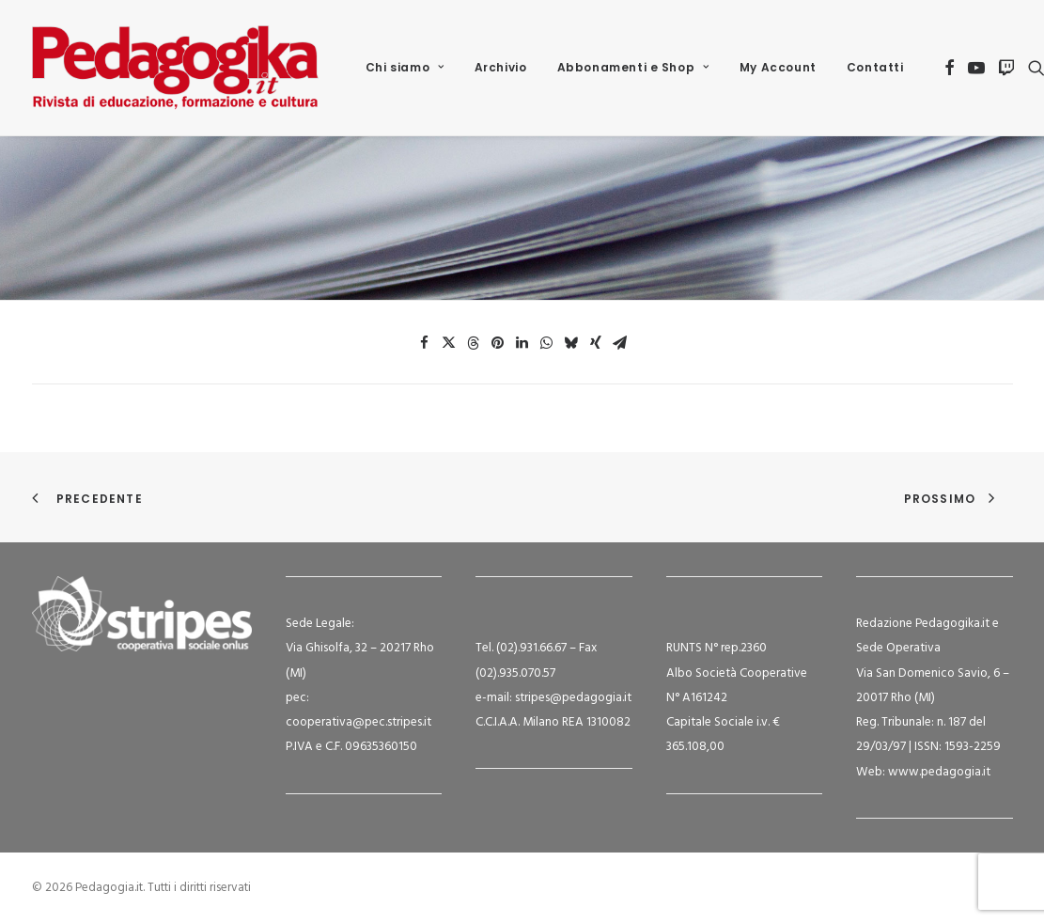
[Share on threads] (473, 343)
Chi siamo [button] (405, 67)
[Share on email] (620, 343)
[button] (949, 67)
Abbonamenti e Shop (633, 67)
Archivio (501, 67)
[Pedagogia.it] (175, 67)
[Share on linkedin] (522, 343)
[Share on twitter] (449, 343)
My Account (778, 67)
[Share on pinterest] (498, 343)
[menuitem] (405, 67)
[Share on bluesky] (571, 343)
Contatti (875, 67)
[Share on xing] (595, 343)
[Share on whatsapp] (547, 343)
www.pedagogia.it (939, 772)
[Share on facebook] (424, 343)
